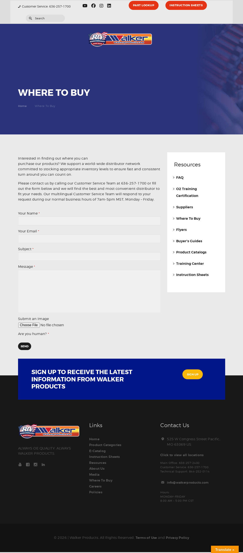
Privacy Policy (179, 539)
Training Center (190, 263)
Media (95, 474)
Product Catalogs (191, 252)
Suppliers (184, 207)
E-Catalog (98, 451)
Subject (26, 250)
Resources (99, 463)
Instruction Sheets (192, 274)
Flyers (181, 229)
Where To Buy (188, 218)
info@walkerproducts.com (191, 483)
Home (22, 106)
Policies (96, 491)
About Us (97, 468)
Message (26, 268)
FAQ (179, 177)
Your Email (28, 232)
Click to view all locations (184, 456)
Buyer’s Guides (189, 240)
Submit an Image (33, 320)
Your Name (29, 213)
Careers (96, 485)
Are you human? (33, 335)
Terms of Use (145, 539)
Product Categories (107, 446)
